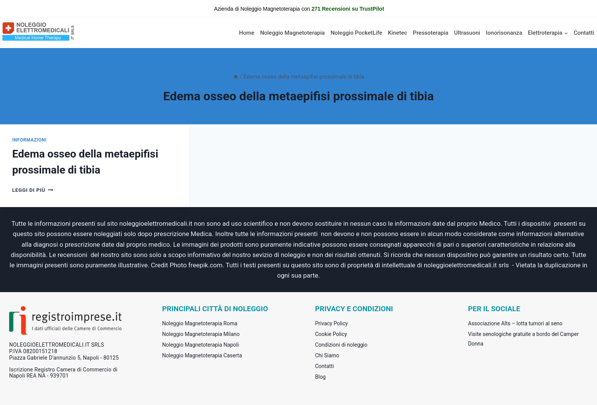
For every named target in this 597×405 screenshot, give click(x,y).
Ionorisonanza (504, 32)
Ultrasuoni (467, 32)
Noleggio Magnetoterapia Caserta (202, 355)
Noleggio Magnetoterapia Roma (200, 323)
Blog (320, 377)
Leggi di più (32, 190)
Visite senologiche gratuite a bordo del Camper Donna (523, 339)
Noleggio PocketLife (356, 32)
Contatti (584, 32)
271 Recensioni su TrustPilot (347, 9)
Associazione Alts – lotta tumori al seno (515, 323)
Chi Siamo (327, 355)
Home (246, 32)
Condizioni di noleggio (341, 345)
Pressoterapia (430, 32)
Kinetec (397, 32)
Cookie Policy (331, 334)
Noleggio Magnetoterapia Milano (200, 334)
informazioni (29, 140)
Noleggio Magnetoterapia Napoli (200, 345)
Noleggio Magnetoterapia (292, 32)
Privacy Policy (331, 323)
